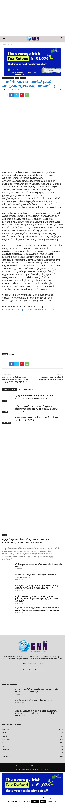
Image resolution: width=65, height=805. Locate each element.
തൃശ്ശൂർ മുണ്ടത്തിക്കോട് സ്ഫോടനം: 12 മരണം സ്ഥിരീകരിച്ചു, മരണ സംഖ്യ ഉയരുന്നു (34, 397)
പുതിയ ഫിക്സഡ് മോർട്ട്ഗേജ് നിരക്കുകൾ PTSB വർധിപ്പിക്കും (51, 378)
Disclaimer (19, 766)
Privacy (26, 766)
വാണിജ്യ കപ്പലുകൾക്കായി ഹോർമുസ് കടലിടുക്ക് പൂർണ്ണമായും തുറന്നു (36, 418)
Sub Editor (7, 90)
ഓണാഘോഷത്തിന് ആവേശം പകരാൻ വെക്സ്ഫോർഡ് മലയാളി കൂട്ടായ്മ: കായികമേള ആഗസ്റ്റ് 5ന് (15, 379)
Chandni (11, 354)
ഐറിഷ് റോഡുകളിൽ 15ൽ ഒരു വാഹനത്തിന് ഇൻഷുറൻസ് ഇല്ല (35, 576)
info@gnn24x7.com (36, 663)
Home (4, 44)
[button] (3, 39)
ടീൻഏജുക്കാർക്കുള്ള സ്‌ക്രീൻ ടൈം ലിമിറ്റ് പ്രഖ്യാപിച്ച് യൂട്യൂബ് (38, 565)
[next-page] (7, 428)
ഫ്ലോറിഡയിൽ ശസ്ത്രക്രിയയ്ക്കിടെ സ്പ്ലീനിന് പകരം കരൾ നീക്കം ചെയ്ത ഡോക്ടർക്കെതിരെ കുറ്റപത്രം (37, 608)
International (6, 422)
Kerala (17, 78)
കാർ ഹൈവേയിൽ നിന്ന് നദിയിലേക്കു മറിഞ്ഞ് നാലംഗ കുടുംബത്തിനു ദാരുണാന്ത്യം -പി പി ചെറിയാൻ (36, 713)
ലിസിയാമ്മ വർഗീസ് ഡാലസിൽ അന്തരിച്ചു (34, 700)
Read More (52, 801)
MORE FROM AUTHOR (26, 390)
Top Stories (23, 78)
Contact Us (46, 766)
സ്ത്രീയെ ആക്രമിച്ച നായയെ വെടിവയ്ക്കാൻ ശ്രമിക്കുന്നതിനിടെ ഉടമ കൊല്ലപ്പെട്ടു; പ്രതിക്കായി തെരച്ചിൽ (36, 409)
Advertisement (35, 766)
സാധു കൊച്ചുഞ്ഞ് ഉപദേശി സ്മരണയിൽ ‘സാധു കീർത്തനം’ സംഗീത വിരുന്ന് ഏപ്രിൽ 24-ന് (36, 586)
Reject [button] (43, 801)
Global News (11, 78)
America (5, 412)
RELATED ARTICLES (10, 390)
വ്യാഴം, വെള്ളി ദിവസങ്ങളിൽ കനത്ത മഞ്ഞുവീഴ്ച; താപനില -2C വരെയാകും (36, 690)
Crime (10, 44)
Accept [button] (35, 801)
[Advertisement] (32, 19)
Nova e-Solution (44, 770)
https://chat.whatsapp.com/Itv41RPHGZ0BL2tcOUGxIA (28, 309)
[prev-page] (3, 428)
